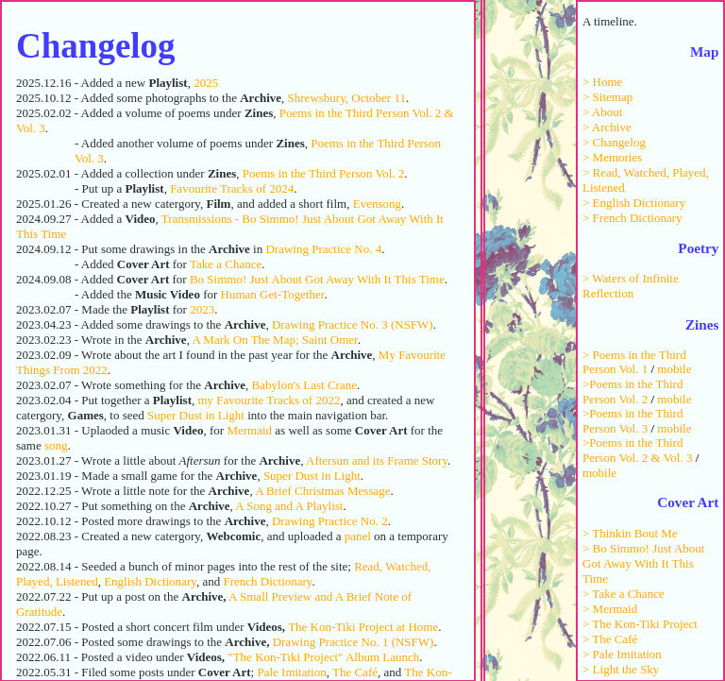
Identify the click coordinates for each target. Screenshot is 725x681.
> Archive (607, 127)
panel (358, 536)
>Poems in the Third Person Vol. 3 (632, 420)
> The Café (609, 639)
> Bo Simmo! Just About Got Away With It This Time (643, 563)
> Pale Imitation (622, 654)
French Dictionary (267, 581)
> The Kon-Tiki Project (640, 624)
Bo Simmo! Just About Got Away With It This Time (317, 279)
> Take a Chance (623, 594)
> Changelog (614, 142)
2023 (202, 309)
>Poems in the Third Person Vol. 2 (632, 391)
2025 (206, 83)
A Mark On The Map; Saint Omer (274, 339)
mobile (674, 369)
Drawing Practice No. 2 (330, 521)
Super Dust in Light (195, 415)
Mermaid (249, 430)
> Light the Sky (620, 669)
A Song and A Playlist (289, 506)
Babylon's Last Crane (304, 385)
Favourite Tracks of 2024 (232, 188)
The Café (355, 672)
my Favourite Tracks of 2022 (268, 400)
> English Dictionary (633, 203)
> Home (602, 82)
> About (602, 112)
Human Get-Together (273, 294)
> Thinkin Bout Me (630, 533)
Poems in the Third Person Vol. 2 (324, 173)
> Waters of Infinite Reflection (630, 285)
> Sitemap (607, 97)
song (56, 445)
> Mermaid (609, 609)
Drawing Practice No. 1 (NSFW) (353, 642)
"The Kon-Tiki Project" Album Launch (323, 657)
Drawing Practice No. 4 (323, 249)
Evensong (377, 203)
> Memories (612, 157)
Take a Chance (225, 264)
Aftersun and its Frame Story (376, 460)
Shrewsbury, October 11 (347, 98)
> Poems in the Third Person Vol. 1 (634, 362)
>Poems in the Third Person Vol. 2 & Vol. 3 (637, 450)
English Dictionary (150, 581)
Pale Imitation (291, 672)
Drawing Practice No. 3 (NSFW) (352, 324)
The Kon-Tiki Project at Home (363, 627)
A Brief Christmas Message (322, 491)
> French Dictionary (632, 218)
